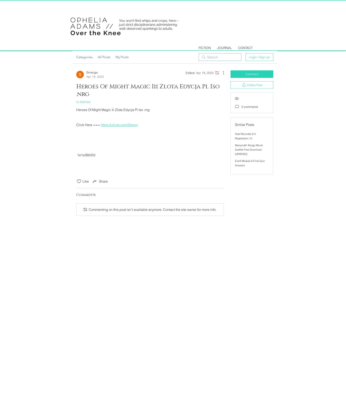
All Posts (104, 57)
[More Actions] (221, 72)
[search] (220, 57)
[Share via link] (100, 181)
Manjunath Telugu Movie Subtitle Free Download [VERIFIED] (249, 150)
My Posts (122, 57)
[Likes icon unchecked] (79, 181)
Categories (84, 57)
